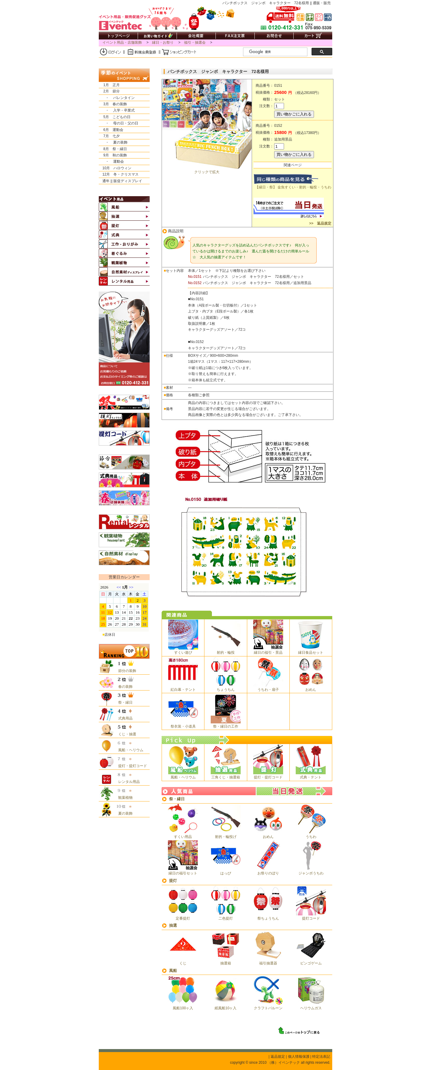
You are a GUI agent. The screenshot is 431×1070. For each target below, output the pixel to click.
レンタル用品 (127, 782)
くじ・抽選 (125, 734)
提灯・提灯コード (131, 766)
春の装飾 (124, 687)
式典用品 (124, 718)
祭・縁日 (177, 799)
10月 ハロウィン (115, 168)
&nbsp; (124, 607)
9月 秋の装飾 (113, 155)
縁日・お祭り (163, 42)
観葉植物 (124, 797)
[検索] (277, 52)
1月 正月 (109, 85)
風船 (173, 970)
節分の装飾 (125, 671)
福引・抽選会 (195, 42)
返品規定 (278, 1056)
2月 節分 (109, 91)
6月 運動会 (111, 130)
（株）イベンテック (284, 1062)
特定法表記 (321, 1056)
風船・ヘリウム (129, 750)
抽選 (173, 925)
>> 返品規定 (319, 223)
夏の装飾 (124, 813)
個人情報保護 (298, 1056)
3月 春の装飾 (113, 104)
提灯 (173, 880)
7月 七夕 (109, 136)
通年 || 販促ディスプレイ (120, 181)
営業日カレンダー (124, 577)
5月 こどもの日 (114, 117)
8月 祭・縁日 (113, 149)
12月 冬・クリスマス (119, 174)
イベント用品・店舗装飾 (122, 42)
